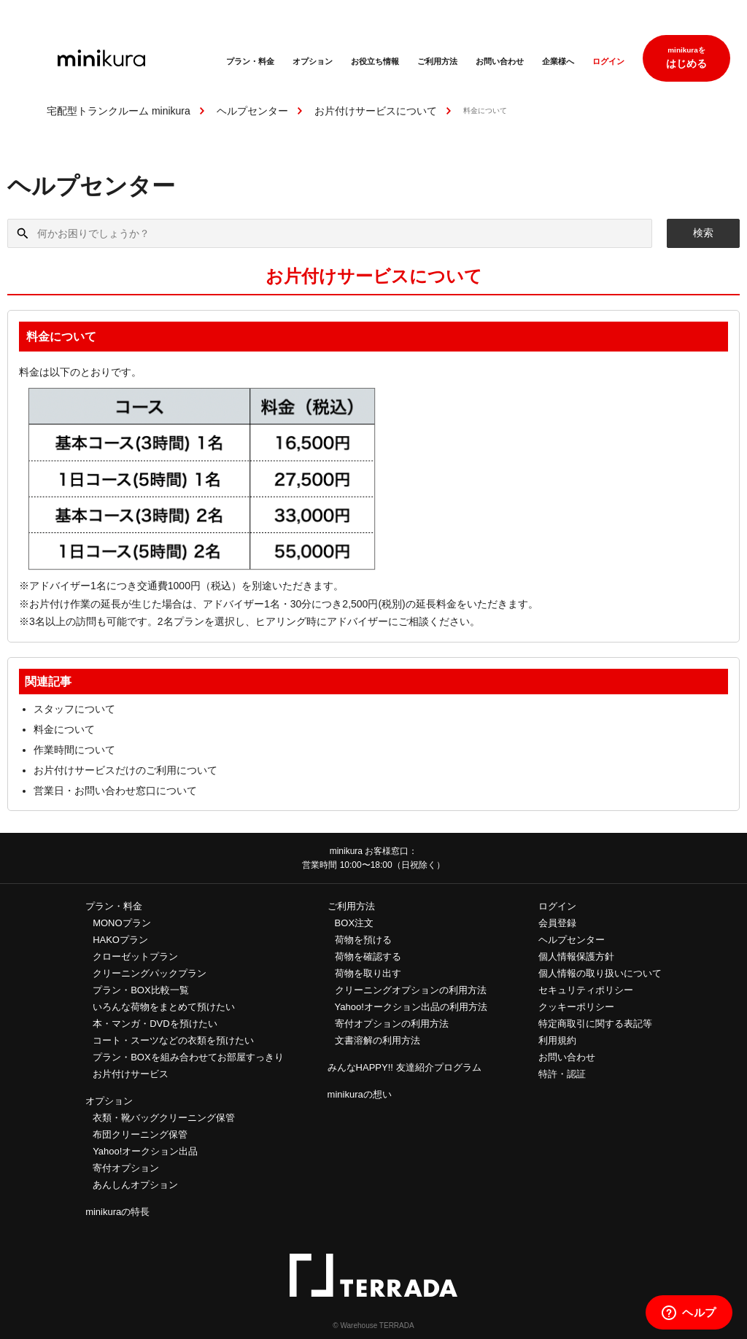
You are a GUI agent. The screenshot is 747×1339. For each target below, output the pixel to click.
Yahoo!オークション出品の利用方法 (411, 1006)
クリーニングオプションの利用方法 (411, 990)
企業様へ (558, 61)
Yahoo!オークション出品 (145, 1151)
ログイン (608, 61)
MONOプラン (121, 922)
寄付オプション (126, 1168)
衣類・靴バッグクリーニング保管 (164, 1117)
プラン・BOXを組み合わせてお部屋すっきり (188, 1057)
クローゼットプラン (135, 956)
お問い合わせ (500, 61)
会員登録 (557, 922)
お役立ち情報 (375, 61)
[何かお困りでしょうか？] (329, 233)
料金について (64, 729)
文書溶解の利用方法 (377, 1040)
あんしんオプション (135, 1184)
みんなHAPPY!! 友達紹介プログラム (404, 1067)
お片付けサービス (131, 1073)
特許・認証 (562, 1073)
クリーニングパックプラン (149, 973)
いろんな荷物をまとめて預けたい (164, 1006)
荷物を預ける (363, 939)
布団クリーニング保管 (140, 1134)
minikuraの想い (360, 1094)
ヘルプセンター (252, 111)
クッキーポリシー (576, 1006)
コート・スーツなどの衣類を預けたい (173, 1040)
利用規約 (557, 1040)
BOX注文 (354, 922)
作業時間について (74, 750)
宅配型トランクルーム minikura (118, 111)
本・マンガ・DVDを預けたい (155, 1023)
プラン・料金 (250, 61)
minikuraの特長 (117, 1211)
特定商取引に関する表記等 (595, 1023)
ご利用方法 (437, 61)
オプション (313, 61)
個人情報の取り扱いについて (600, 973)
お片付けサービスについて (375, 111)
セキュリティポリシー (585, 990)
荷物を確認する (368, 956)
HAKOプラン (120, 939)
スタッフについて (74, 709)
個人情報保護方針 (576, 956)
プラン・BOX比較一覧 (140, 990)
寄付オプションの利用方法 (392, 1023)
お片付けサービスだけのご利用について (125, 770)
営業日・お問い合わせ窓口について (115, 790)
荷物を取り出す (368, 973)
